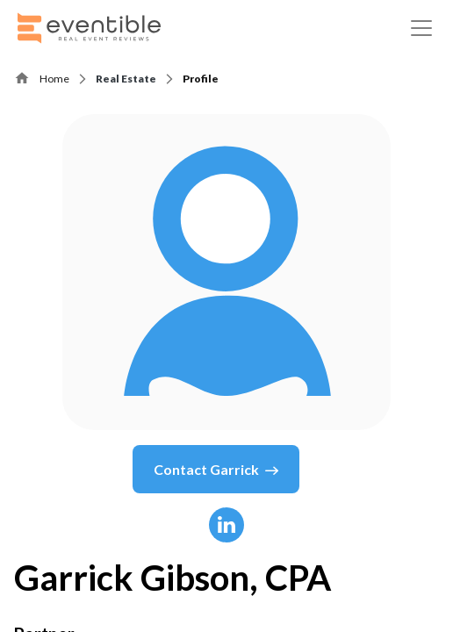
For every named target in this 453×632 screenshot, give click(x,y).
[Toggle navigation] (421, 28)
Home (54, 78)
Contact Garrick (216, 469)
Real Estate (126, 78)
